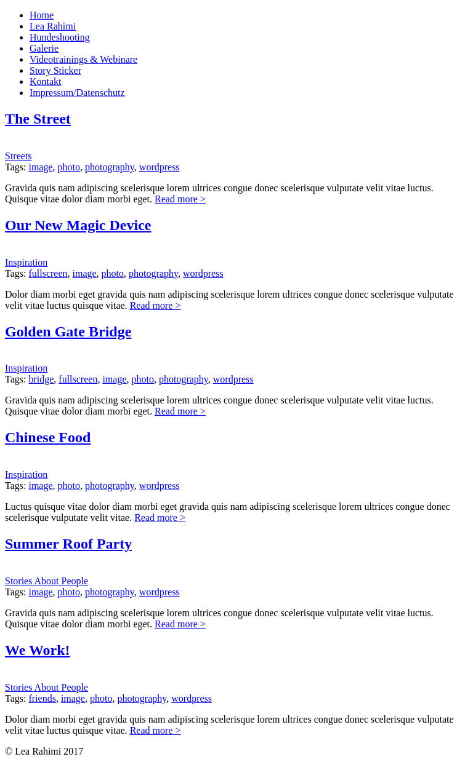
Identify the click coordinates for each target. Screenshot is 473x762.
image (40, 167)
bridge (41, 379)
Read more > (180, 199)
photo (69, 167)
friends (41, 698)
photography (109, 167)
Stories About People (46, 581)
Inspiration (26, 262)
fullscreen (47, 273)
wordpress (159, 167)
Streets (18, 156)
